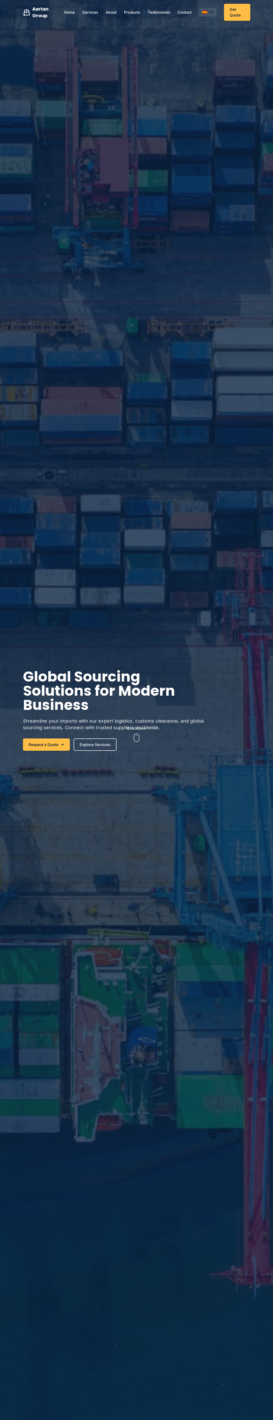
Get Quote (235, 12)
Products (132, 12)
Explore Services (95, 744)
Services (90, 12)
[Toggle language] (207, 12)
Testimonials (159, 12)
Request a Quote (46, 744)
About (111, 12)
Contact (185, 12)
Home (69, 12)
